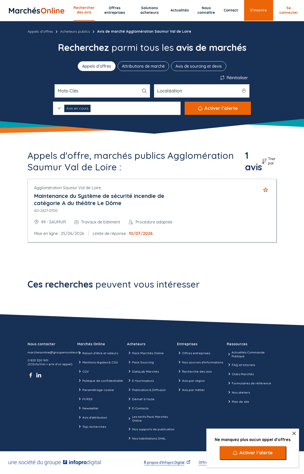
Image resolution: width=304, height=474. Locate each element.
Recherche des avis (194, 371)
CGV (83, 371)
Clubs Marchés (240, 373)
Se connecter (288, 10)
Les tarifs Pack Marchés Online (147, 418)
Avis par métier (191, 389)
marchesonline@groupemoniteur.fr (54, 352)
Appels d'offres (40, 31)
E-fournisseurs (140, 380)
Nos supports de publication (150, 429)
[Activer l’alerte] (253, 452)
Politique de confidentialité (100, 380)
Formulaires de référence (249, 383)
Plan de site (238, 401)
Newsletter (88, 408)
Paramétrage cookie (95, 389)
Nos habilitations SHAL (146, 438)
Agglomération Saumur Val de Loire (67, 187)
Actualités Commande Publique (246, 354)
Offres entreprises (114, 10)
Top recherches (91, 426)
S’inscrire (258, 10)
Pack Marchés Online (145, 353)
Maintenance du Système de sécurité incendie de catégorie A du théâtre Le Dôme (99, 199)
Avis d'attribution (92, 417)
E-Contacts (137, 408)
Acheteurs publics (75, 31)
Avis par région (191, 380)
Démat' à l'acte (141, 398)
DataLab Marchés (143, 371)
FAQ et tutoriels (241, 364)
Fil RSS (85, 398)
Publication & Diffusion (146, 389)
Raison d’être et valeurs (97, 353)
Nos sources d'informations (200, 362)
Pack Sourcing (140, 362)
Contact (231, 10)
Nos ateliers (238, 392)
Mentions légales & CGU (97, 362)
